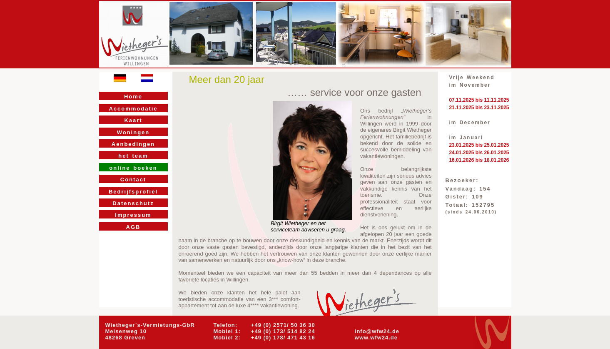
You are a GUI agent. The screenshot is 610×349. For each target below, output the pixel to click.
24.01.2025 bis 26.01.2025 (479, 153)
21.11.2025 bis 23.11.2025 (479, 107)
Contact (133, 179)
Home (133, 96)
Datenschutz (133, 203)
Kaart (133, 120)
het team (133, 156)
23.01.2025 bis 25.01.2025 (479, 145)
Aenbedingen (133, 144)
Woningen (133, 132)
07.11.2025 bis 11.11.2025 (479, 100)
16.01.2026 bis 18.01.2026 (479, 160)
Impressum (133, 215)
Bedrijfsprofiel (133, 191)
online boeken (133, 168)
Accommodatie (133, 108)
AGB (133, 227)
